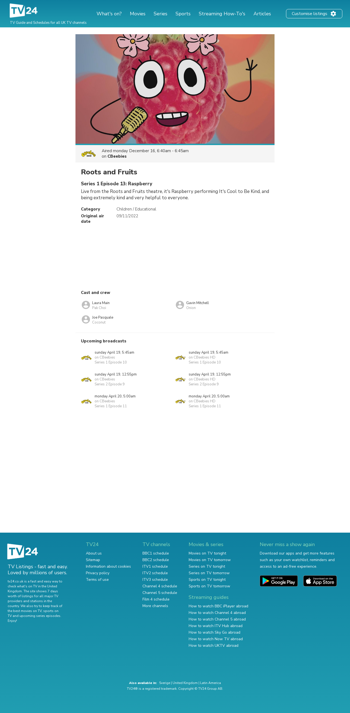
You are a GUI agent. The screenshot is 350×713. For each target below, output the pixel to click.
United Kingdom (185, 683)
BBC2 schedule (155, 559)
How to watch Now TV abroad (216, 639)
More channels (155, 605)
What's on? (109, 13)
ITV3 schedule (155, 579)
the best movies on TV (25, 611)
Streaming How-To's (222, 13)
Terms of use (97, 579)
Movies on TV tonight (207, 553)
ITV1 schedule (155, 566)
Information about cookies (108, 566)
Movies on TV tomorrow (210, 559)
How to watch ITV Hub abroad (216, 625)
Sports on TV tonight (207, 579)
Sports (183, 13)
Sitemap (93, 559)
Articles (262, 13)
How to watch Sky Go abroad (214, 632)
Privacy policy (97, 573)
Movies (137, 13)
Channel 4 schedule (159, 586)
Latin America (210, 683)
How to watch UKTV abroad (213, 645)
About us (94, 553)
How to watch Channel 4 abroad (217, 612)
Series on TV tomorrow (209, 573)
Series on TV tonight (207, 566)
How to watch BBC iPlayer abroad (218, 606)
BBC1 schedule (155, 553)
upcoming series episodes (39, 616)
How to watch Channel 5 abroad (217, 619)
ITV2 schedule (155, 573)
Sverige (164, 683)
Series (160, 13)
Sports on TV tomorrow (209, 586)
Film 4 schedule (156, 599)
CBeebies (117, 156)
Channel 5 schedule (159, 592)
